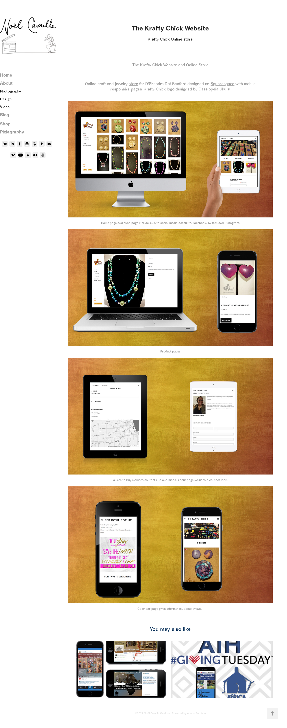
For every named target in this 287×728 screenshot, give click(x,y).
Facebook (199, 223)
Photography (10, 91)
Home (6, 75)
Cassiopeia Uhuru (214, 89)
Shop (5, 123)
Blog (4, 114)
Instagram (232, 223)
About (6, 83)
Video (5, 107)
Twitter (212, 223)
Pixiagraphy (12, 132)
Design (5, 99)
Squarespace (222, 83)
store (133, 83)
